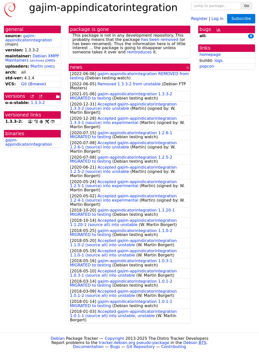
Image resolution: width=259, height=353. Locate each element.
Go (246, 6)
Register (199, 18)
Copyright (114, 338)
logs (218, 60)
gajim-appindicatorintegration (28, 37)
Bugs (115, 346)
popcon (206, 66)
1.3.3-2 (38, 102)
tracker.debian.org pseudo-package (134, 342)
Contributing (173, 346)
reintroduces (139, 52)
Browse (37, 84)
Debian (58, 338)
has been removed (159, 39)
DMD (50, 60)
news (76, 67)
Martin (36, 66)
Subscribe (241, 18)
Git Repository (141, 346)
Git (24, 84)
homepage (210, 54)
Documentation (88, 346)
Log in (217, 18)
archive (37, 60)
